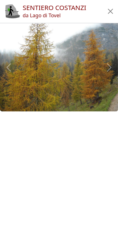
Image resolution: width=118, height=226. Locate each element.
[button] (110, 11)
